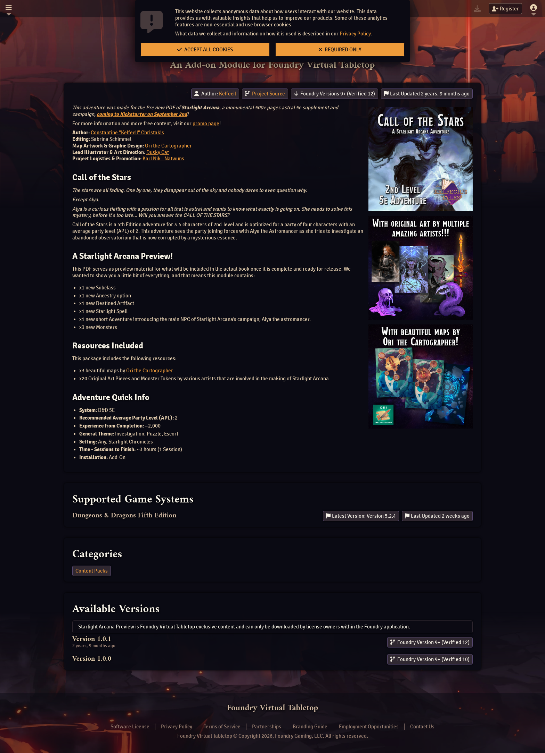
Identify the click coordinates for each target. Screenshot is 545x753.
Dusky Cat (157, 152)
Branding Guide (310, 727)
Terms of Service (222, 727)
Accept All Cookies (205, 49)
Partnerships (266, 727)
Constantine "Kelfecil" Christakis (127, 132)
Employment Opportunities (369, 727)
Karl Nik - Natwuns (163, 158)
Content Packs (91, 571)
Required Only (339, 49)
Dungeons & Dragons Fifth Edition (124, 516)
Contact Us (422, 727)
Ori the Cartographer (168, 146)
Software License (130, 727)
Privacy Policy (355, 34)
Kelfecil (227, 94)
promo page (206, 123)
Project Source (268, 94)
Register (505, 9)
